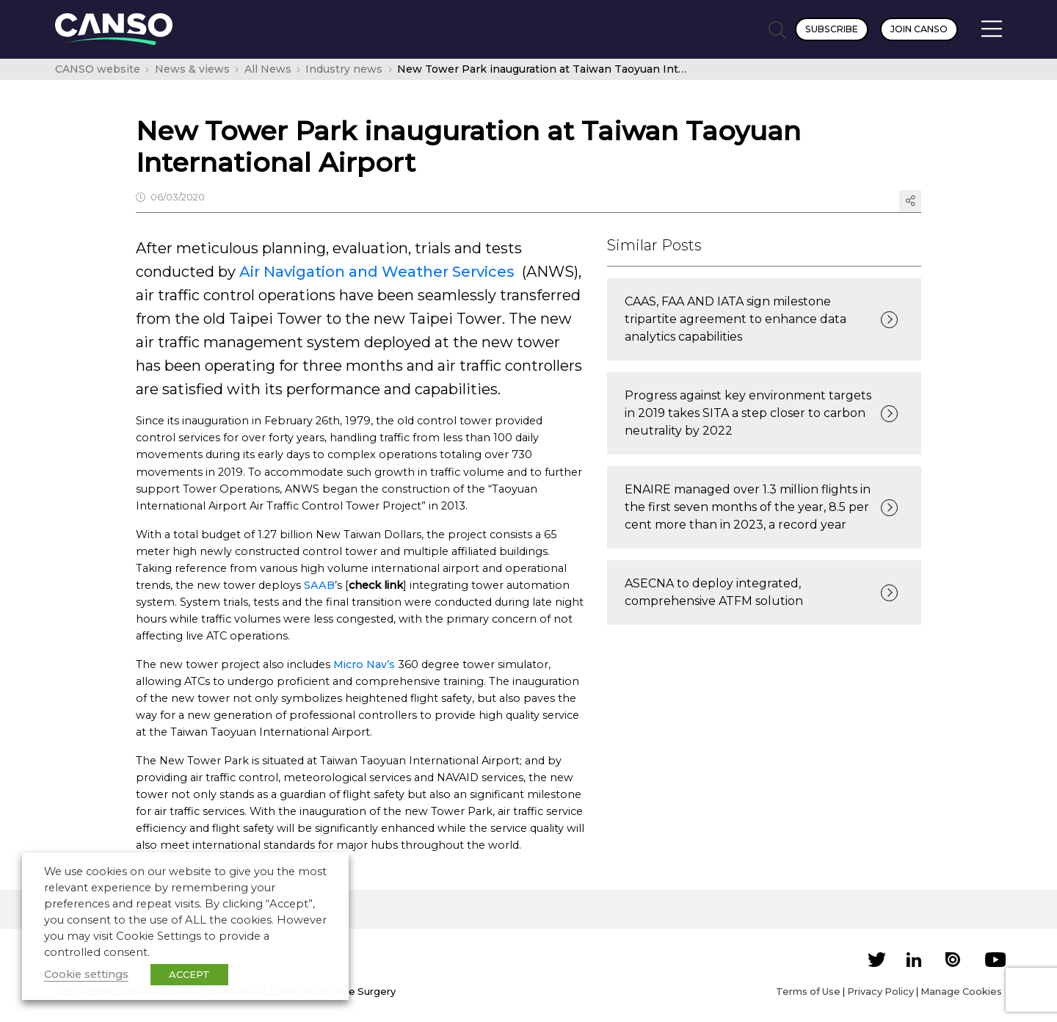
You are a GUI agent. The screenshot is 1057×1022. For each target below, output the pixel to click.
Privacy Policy (880, 991)
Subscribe (831, 29)
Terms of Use (808, 991)
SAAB (319, 585)
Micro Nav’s (364, 664)
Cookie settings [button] (86, 974)
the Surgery (367, 991)
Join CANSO (919, 29)
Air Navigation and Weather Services (377, 271)
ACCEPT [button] (189, 974)
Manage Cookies (961, 991)
